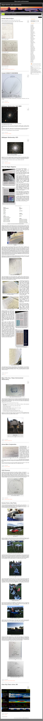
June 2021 (32, 24)
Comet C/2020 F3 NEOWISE (10, 73)
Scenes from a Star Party (9, 503)
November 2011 (33, 57)
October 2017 (32, 28)
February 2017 (33, 31)
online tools (22, 181)
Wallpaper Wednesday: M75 (10, 137)
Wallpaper (10, 133)
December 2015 (33, 35)
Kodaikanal (6, 440)
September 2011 (33, 58)
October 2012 (32, 49)
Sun (13, 69)
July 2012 (32, 51)
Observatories (8, 69)
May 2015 (32, 37)
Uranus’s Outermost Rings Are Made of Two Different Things (36, 69)
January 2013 (32, 47)
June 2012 (32, 52)
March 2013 (32, 46)
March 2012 (32, 54)
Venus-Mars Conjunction (9, 444)
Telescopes (13, 680)
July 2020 (32, 25)
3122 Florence (6, 470)
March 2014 (32, 41)
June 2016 (32, 33)
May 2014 (32, 40)
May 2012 (32, 53)
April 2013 (32, 45)
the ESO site (4, 130)
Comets (8, 102)
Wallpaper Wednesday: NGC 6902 (12, 106)
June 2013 (32, 44)
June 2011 (32, 60)
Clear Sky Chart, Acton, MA (10, 684)
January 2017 (32, 32)
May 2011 (32, 61)
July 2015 (32, 36)
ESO (5, 133)
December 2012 (33, 48)
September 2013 (33, 42)
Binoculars (6, 69)
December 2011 (33, 56)
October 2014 (32, 39)
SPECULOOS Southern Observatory (8, 125)
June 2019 (32, 26)
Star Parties (10, 680)
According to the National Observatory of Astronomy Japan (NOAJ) (11, 412)
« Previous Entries (4, 716)
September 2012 (33, 50)
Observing (12, 69)
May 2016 (32, 34)
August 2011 (32, 59)
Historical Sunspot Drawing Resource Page (12, 402)
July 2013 (32, 43)
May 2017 (32, 30)
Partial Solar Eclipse (8, 18)
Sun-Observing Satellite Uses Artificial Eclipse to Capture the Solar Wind (36, 71)
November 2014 (33, 38)
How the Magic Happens (9, 167)
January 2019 (32, 27)
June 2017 (32, 29)
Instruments (7, 133)
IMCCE (24, 177)
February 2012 (33, 55)
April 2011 (32, 62)
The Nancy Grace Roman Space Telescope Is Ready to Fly (35, 70)
